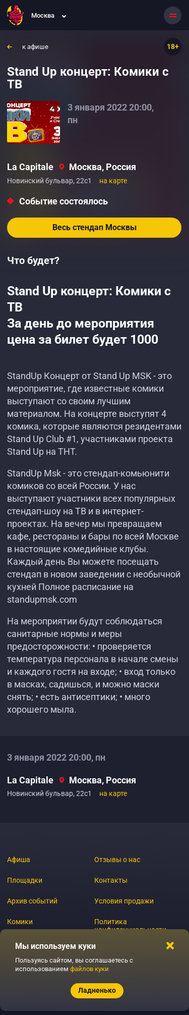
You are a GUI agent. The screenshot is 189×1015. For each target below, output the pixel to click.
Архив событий (32, 901)
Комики (20, 922)
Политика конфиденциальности (130, 926)
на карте (113, 181)
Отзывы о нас (117, 860)
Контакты (111, 880)
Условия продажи (124, 901)
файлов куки (89, 969)
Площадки (24, 880)
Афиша (18, 860)
